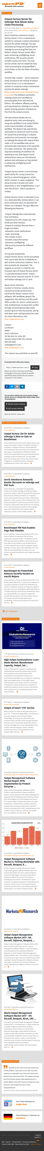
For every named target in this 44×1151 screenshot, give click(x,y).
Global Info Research (11, 656)
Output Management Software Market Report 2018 (21, 775)
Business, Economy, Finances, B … (23, 654)
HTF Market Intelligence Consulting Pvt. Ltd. (19, 855)
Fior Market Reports (11, 1009)
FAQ (3, 1142)
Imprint (8, 1142)
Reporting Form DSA (22, 1144)
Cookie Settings (35, 1144)
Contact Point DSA (8, 1144)
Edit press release (14, 408)
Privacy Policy (16, 1142)
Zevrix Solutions (23, 30)
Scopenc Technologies (11, 704)
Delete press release (15, 404)
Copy (35, 367)
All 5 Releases (9, 611)
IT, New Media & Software (30, 28)
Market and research (11, 931)
